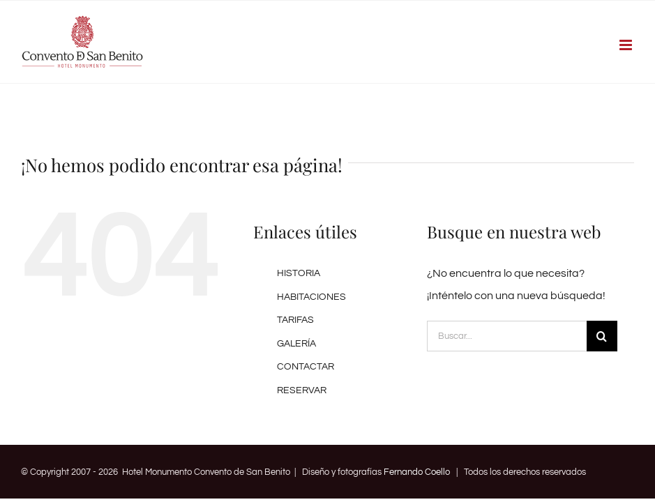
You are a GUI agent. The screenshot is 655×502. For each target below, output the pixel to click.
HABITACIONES (311, 297)
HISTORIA (298, 273)
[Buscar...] (507, 336)
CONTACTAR (305, 367)
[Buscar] (602, 336)
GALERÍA (296, 344)
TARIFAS (295, 320)
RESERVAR (301, 390)
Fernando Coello (417, 472)
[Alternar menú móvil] (626, 45)
